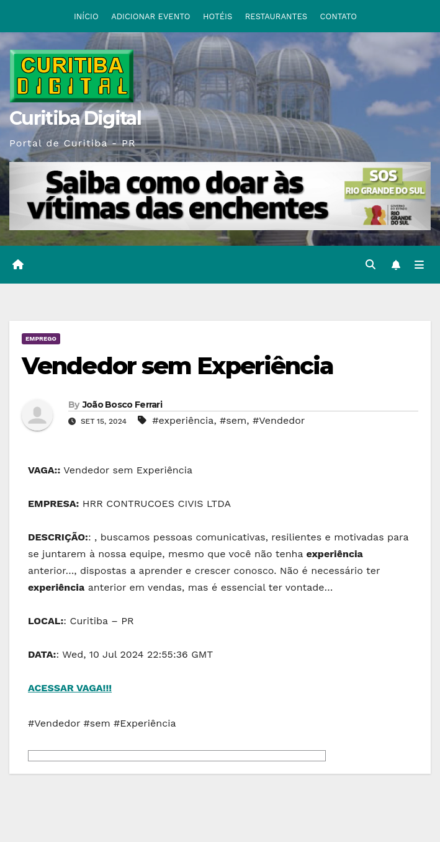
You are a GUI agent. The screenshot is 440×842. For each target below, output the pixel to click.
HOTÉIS (217, 16)
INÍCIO (86, 16)
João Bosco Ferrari (122, 404)
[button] (370, 265)
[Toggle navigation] (419, 264)
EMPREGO (40, 338)
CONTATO (338, 16)
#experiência (182, 420)
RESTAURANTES (276, 16)
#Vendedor (279, 420)
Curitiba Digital (75, 118)
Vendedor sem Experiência (177, 365)
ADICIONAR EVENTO (150, 16)
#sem (233, 420)
